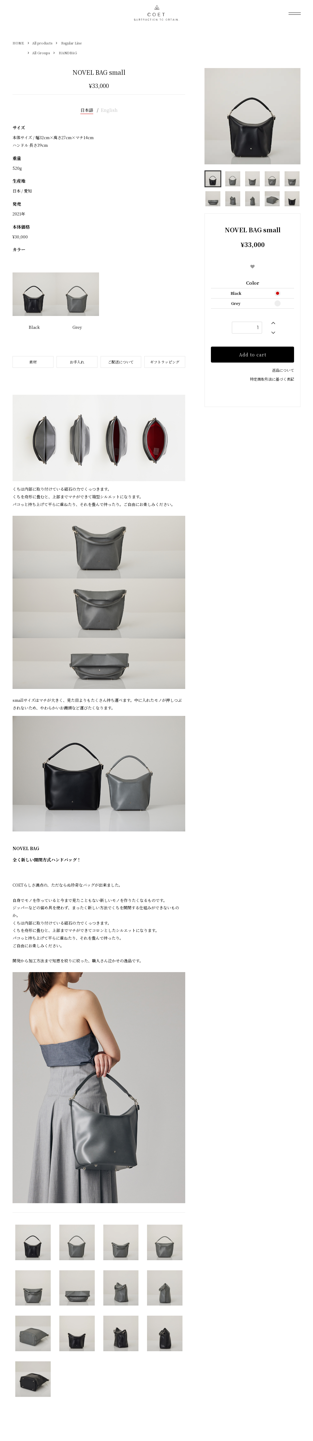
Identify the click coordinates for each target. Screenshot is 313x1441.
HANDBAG (68, 52)
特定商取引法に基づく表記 (272, 379)
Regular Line (71, 42)
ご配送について (121, 361)
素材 (33, 361)
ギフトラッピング (164, 361)
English (109, 110)
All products (42, 42)
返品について (283, 370)
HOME (18, 42)
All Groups (41, 52)
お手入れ (77, 361)
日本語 (86, 110)
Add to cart (252, 355)
